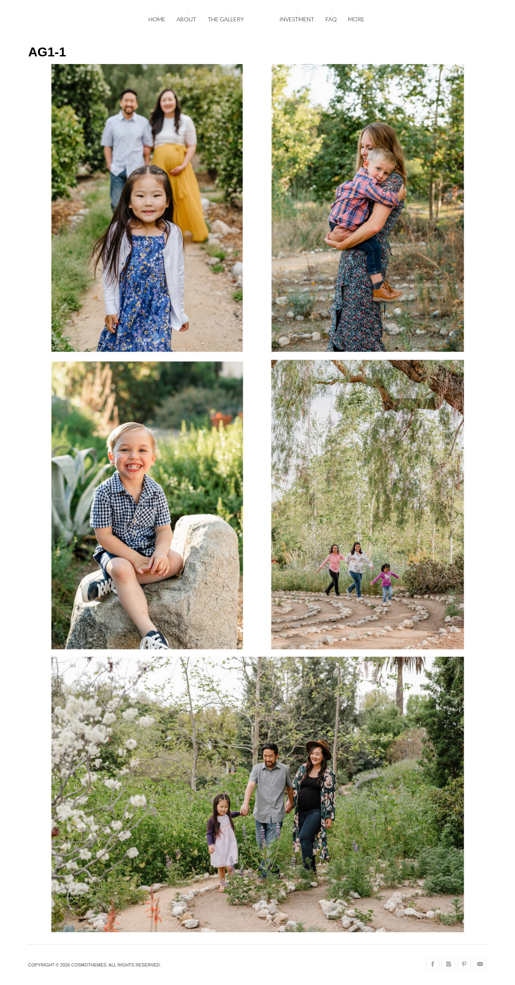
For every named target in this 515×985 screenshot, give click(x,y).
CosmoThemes (88, 964)
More (356, 19)
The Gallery (226, 19)
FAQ (331, 19)
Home (156, 19)
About (186, 19)
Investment (296, 19)
